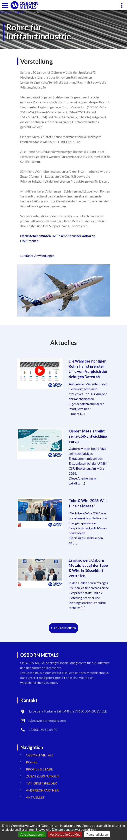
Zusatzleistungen (42, 776)
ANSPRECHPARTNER (42, 790)
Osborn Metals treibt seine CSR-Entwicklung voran (88, 436)
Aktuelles (35, 797)
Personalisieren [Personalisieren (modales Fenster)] (97, 834)
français (6, 12)
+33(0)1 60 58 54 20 (42, 729)
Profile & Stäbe (39, 769)
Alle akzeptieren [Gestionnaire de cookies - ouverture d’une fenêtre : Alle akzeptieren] (32, 834)
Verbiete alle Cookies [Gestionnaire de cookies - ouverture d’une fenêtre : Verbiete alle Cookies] (65, 834)
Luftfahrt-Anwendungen (37, 256)
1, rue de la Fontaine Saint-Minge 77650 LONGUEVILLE (67, 711)
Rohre (31, 762)
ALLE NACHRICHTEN (63, 628)
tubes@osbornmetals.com (47, 720)
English (19, 12)
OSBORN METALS (39, 755)
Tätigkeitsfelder (41, 783)
